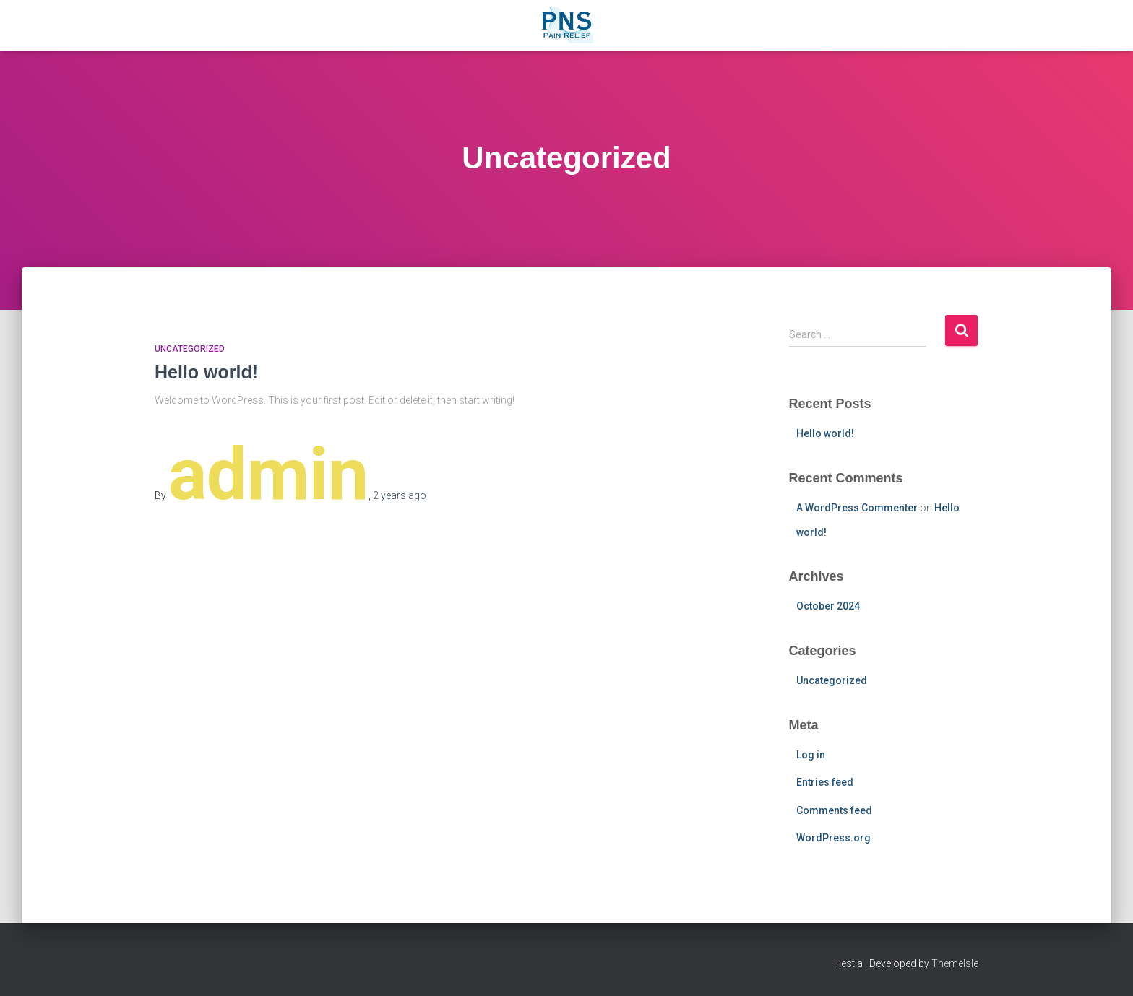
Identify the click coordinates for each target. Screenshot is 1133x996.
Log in (810, 755)
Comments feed (834, 810)
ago (399, 495)
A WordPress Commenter (857, 508)
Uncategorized (190, 349)
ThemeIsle (954, 963)
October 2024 (828, 606)
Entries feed (824, 782)
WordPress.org (833, 838)
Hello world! (206, 372)
